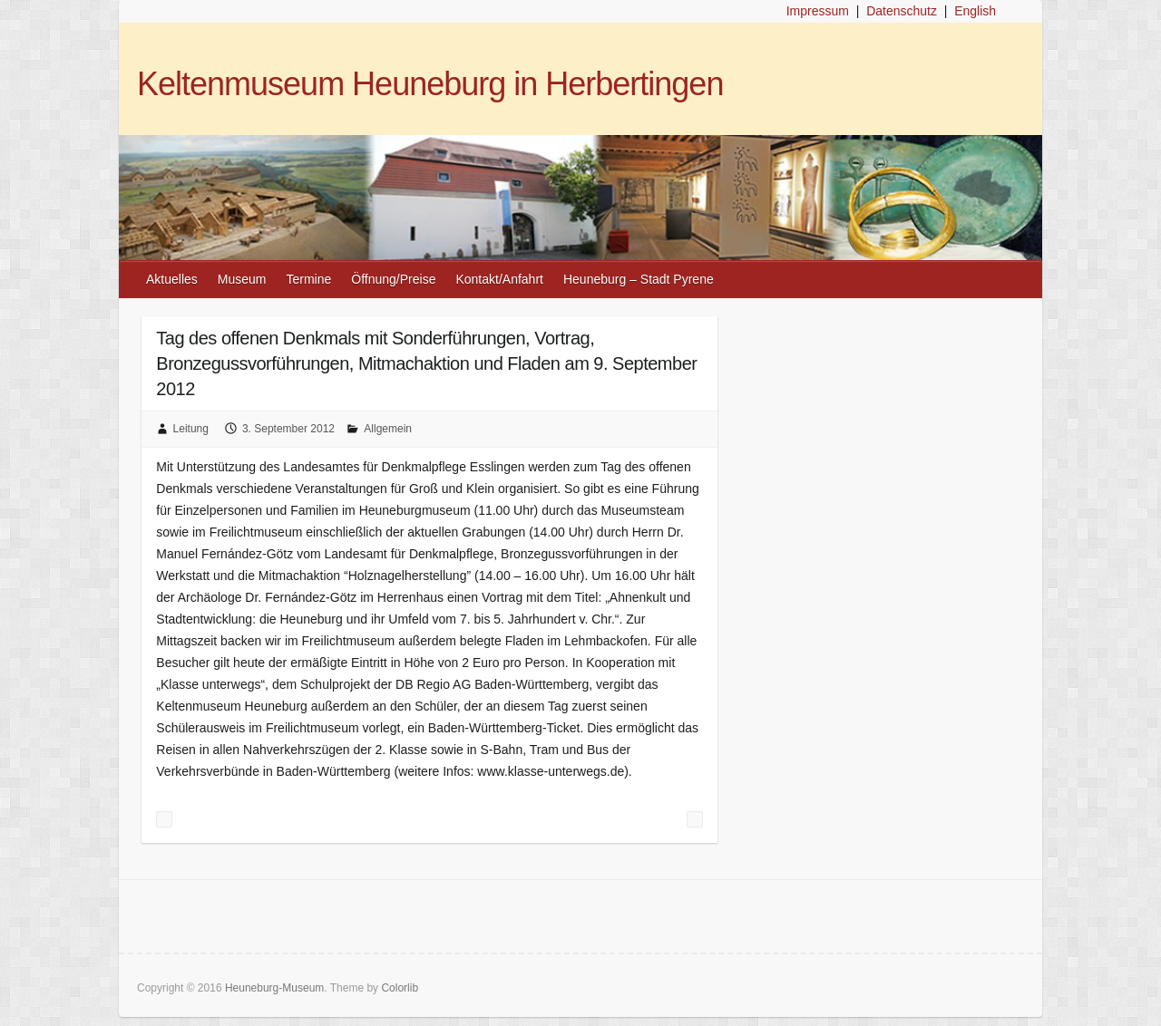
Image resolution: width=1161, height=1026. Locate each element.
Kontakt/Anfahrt (499, 279)
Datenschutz (901, 11)
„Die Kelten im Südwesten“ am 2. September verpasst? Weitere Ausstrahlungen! (695, 819)
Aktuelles (172, 279)
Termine (309, 279)
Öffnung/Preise (393, 279)
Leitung (191, 428)
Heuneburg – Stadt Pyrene (638, 279)
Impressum (817, 11)
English (975, 11)
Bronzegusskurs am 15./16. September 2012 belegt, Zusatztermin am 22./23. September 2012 (164, 819)
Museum (242, 279)
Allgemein (388, 428)
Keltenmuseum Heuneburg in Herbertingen (430, 83)
